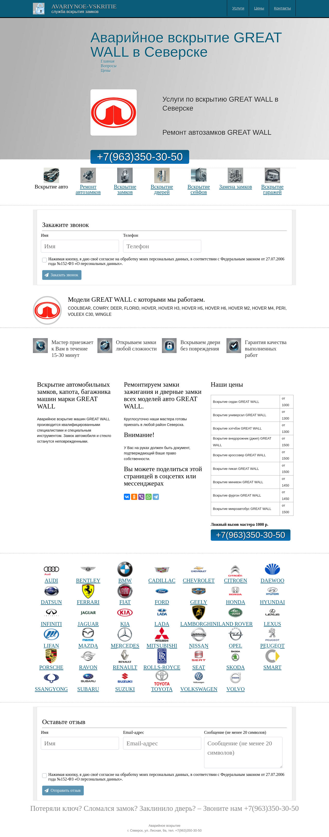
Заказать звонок (64, 275)
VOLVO (235, 681)
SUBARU (88, 681)
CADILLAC (161, 572)
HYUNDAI (272, 594)
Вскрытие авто (51, 178)
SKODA (235, 659)
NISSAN (198, 638)
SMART (272, 659)
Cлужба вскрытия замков (74, 11)
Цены (259, 8)
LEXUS (272, 616)
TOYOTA (161, 681)
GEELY (198, 594)
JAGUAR (88, 616)
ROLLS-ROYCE (161, 659)
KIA (125, 616)
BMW (125, 572)
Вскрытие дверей (162, 181)
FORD (162, 594)
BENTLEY (88, 572)
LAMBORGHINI (198, 616)
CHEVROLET (199, 572)
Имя (44, 235)
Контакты (282, 8)
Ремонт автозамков (88, 181)
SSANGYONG (51, 681)
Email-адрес (133, 732)
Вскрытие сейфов (199, 181)
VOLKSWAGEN (198, 681)
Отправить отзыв (65, 790)
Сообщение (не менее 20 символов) (235, 732)
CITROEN (235, 572)
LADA (162, 616)
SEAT (198, 659)
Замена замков (235, 178)
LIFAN (51, 638)
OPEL (235, 638)
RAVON (88, 659)
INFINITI (51, 616)
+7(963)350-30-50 (140, 157)
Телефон (130, 235)
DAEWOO (272, 572)
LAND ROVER (235, 616)
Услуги (238, 8)
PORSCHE (51, 659)
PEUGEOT (272, 638)
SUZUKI (125, 681)
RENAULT (125, 659)
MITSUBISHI (162, 638)
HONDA (235, 594)
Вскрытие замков (125, 181)
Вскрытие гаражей (272, 181)
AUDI (51, 572)
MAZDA (88, 638)
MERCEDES (125, 638)
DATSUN (51, 594)
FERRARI (88, 594)
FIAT (125, 594)
